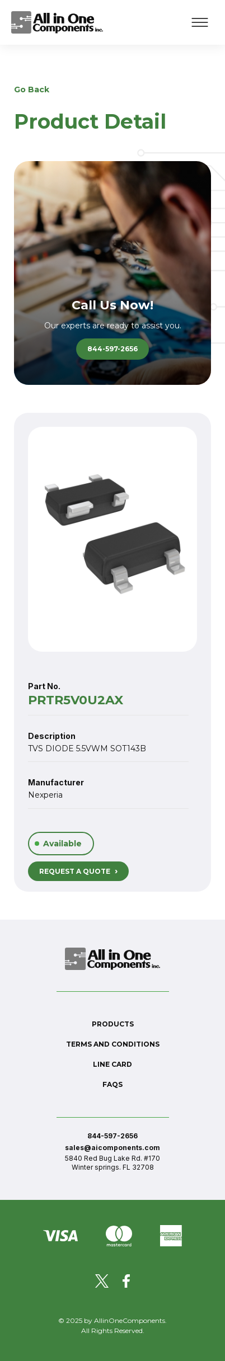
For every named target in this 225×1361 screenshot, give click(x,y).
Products (113, 1024)
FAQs (112, 1084)
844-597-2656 (112, 349)
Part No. (44, 686)
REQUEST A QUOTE (78, 870)
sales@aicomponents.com (112, 1147)
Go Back (31, 89)
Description (52, 736)
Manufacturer (56, 782)
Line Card (112, 1064)
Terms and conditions (113, 1044)
